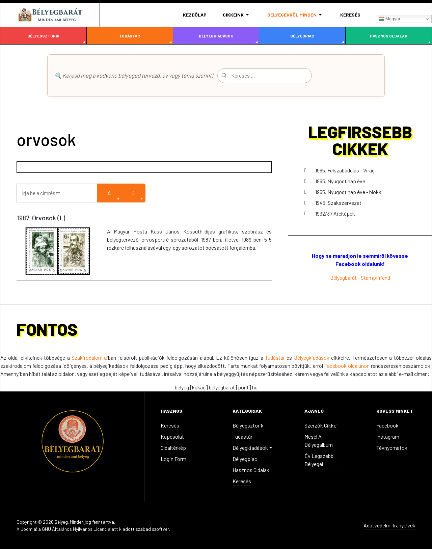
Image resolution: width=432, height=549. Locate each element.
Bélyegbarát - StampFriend (360, 277)
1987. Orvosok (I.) (41, 218)
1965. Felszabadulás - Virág (345, 170)
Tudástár (129, 35)
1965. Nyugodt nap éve (340, 181)
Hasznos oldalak (388, 35)
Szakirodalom (90, 357)
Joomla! (29, 529)
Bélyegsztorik (43, 35)
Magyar (389, 19)
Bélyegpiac (302, 35)
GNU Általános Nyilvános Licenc (74, 529)
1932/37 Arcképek (335, 213)
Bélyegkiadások (216, 35)
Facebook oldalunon (347, 365)
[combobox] (264, 75)
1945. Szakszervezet (338, 202)
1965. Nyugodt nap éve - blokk (348, 192)
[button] (237, 15)
